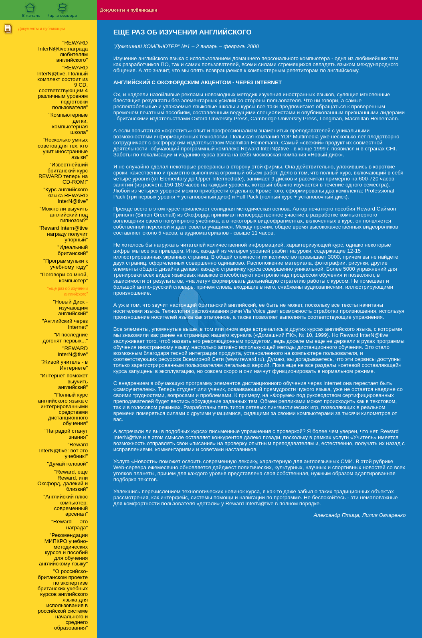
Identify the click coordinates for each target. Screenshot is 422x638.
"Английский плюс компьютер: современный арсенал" (65, 505)
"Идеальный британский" (72, 250)
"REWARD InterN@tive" (73, 351)
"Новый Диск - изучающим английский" (70, 307)
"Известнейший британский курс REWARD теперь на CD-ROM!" (63, 173)
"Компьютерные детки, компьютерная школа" (68, 123)
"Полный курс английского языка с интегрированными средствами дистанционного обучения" (63, 409)
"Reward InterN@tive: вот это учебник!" (63, 450)
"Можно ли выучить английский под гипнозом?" (64, 214)
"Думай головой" (67, 464)
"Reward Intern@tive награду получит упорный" (63, 234)
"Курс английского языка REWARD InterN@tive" (65, 195)
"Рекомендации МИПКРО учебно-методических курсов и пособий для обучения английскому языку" (63, 549)
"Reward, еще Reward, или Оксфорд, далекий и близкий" (62, 480)
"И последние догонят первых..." (65, 338)
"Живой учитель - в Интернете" (64, 365)
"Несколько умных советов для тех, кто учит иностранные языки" (63, 148)
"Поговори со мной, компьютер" (64, 277)
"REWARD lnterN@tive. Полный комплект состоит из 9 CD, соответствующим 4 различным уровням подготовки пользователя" (62, 87)
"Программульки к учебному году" (65, 264)
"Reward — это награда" (69, 525)
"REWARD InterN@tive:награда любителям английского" (63, 51)
